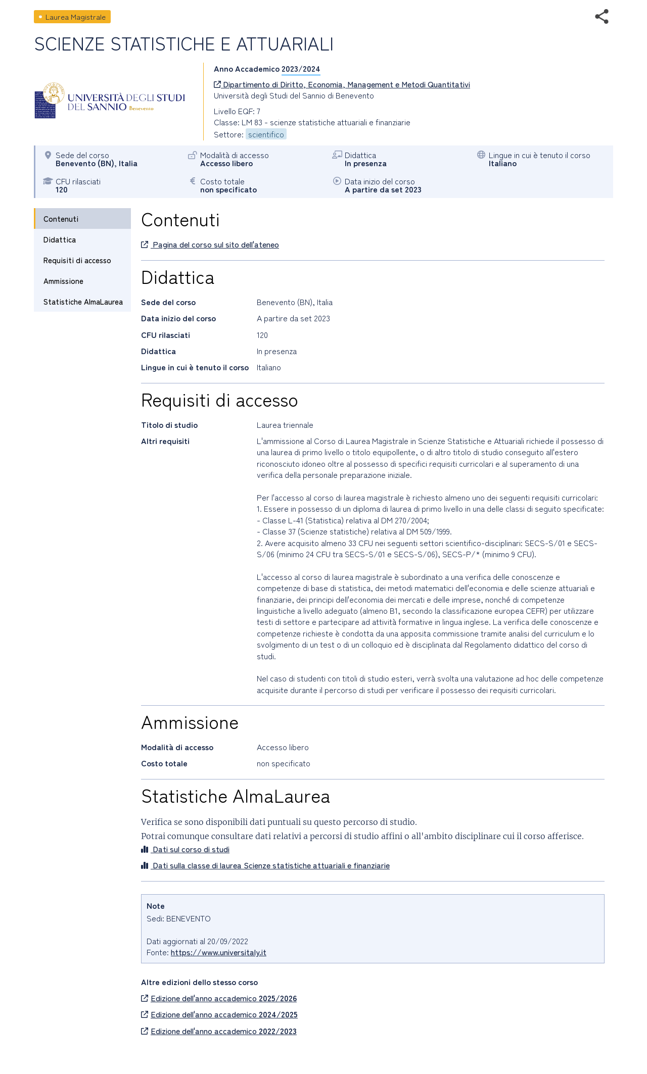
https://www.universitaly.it (218, 952)
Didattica (59, 239)
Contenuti (60, 218)
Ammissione (63, 280)
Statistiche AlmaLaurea (83, 301)
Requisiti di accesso (77, 260)
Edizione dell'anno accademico (219, 997)
